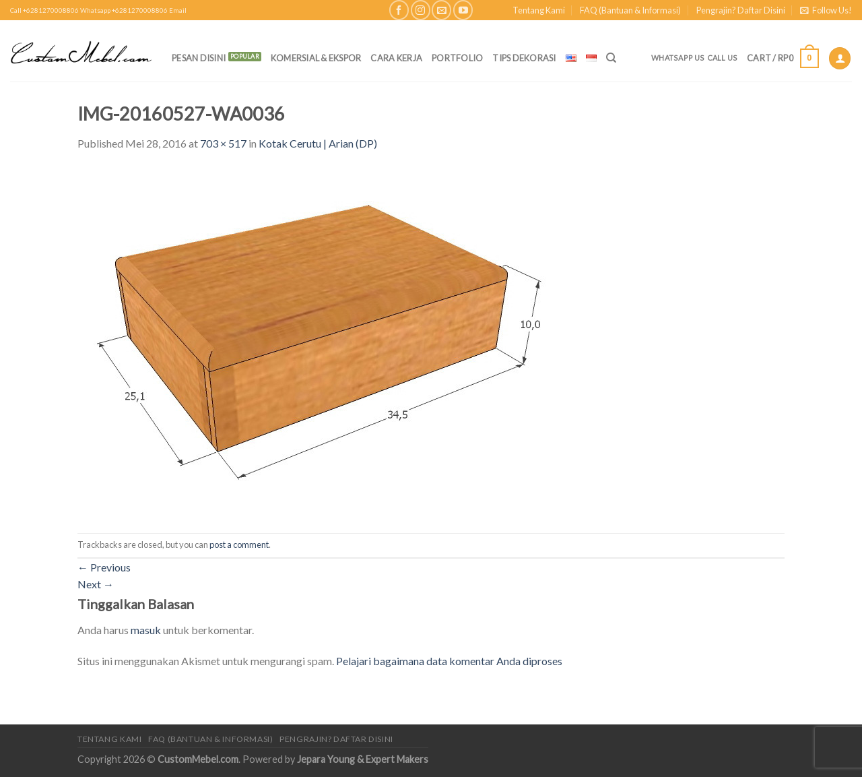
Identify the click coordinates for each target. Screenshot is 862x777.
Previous (104, 567)
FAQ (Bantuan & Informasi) (630, 10)
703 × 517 (223, 143)
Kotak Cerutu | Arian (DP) (318, 143)
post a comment (239, 544)
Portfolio (457, 58)
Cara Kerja (396, 58)
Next (95, 584)
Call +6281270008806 (44, 10)
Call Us (722, 57)
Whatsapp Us (677, 57)
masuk (146, 629)
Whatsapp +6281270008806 (124, 10)
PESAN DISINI (199, 58)
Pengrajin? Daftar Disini (740, 10)
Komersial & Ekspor (316, 58)
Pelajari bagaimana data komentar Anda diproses (449, 660)
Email (178, 10)
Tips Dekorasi (524, 58)
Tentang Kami (538, 10)
